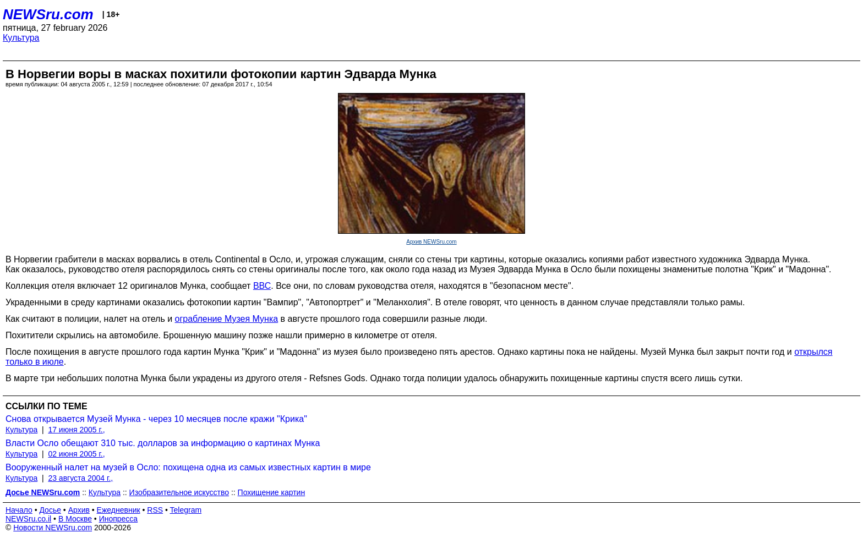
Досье (50, 510)
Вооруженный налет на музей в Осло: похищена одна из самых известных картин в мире (188, 467)
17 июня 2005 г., (76, 429)
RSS (155, 510)
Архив (79, 510)
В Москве (75, 518)
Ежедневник (118, 510)
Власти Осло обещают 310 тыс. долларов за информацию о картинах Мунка (163, 443)
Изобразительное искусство (179, 492)
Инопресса (118, 518)
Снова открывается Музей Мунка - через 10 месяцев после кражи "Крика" (156, 419)
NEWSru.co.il (28, 518)
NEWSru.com (48, 14)
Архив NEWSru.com (431, 242)
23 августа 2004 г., (80, 478)
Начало (19, 510)
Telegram (186, 510)
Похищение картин (271, 492)
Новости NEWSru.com (52, 527)
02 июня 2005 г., (76, 453)
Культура (21, 37)
